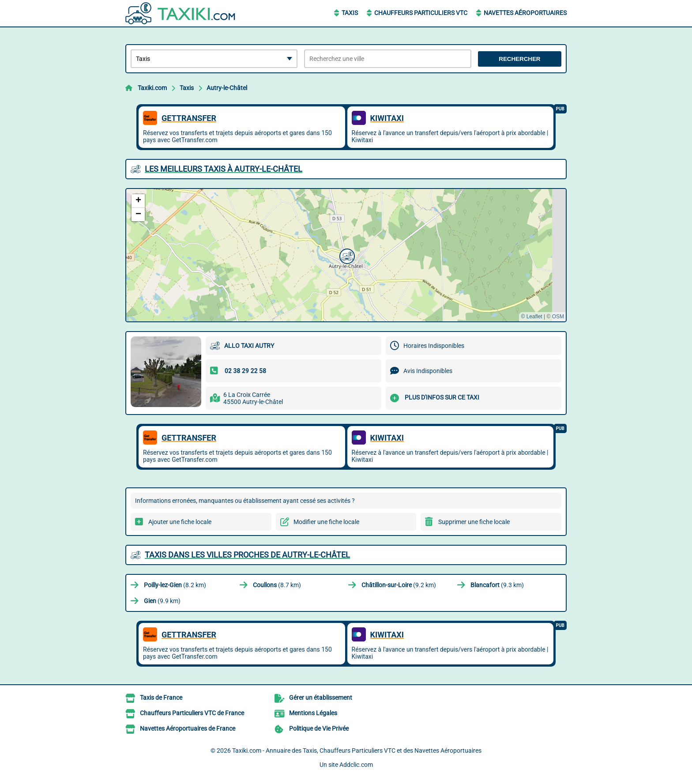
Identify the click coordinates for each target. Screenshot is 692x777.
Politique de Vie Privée (319, 728)
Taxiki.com (152, 87)
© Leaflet (531, 316)
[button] (346, 255)
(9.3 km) (497, 584)
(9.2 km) (398, 584)
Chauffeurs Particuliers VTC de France (192, 713)
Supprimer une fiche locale (474, 521)
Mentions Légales (313, 713)
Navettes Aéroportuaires (525, 12)
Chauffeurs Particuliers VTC (420, 12)
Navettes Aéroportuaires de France (187, 728)
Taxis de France (161, 697)
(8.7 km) (277, 584)
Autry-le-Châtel (227, 87)
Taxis (350, 12)
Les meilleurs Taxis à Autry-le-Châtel (223, 169)
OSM (558, 316)
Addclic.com (356, 764)
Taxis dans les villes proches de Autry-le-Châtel (247, 554)
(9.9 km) (162, 600)
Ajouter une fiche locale (179, 521)
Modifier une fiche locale (326, 521)
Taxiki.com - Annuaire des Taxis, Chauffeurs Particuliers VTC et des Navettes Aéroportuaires (356, 750)
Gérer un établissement (320, 697)
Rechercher (519, 59)
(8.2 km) (175, 584)
